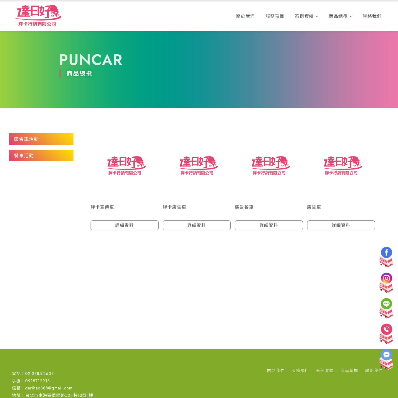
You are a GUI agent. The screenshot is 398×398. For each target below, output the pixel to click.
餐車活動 (24, 155)
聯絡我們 (372, 16)
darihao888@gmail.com (49, 388)
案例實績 (304, 16)
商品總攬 (338, 16)
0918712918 (37, 381)
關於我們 (245, 16)
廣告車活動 (26, 139)
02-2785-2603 (39, 373)
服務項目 (275, 16)
